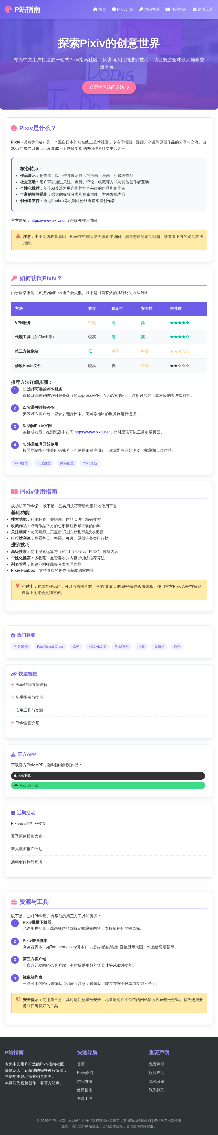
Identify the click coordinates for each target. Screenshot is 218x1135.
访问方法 (149, 9)
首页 (99, 9)
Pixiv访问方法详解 (29, 685)
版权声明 (157, 1073)
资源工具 (203, 9)
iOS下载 (22, 775)
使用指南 (176, 9)
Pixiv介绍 (122, 9)
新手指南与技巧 (27, 697)
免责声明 (157, 1064)
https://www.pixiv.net (48, 220)
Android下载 (26, 785)
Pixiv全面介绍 (25, 723)
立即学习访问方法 (109, 87)
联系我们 (157, 1090)
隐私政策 (157, 1081)
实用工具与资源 (27, 710)
